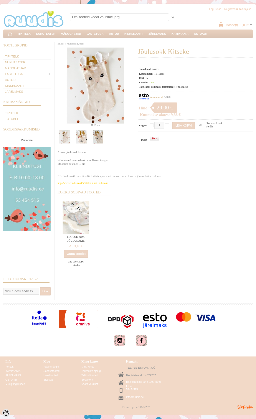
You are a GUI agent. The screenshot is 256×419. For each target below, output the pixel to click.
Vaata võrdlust (89, 384)
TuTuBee (12, 119)
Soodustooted (51, 371)
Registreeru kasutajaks (237, 9)
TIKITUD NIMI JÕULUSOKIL (76, 238)
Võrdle (209, 126)
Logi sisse (215, 9)
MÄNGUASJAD (71, 33)
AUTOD (114, 33)
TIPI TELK (24, 33)
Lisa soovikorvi (214, 123)
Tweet (144, 139)
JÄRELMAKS (157, 33)
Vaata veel (27, 140)
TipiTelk (11, 113)
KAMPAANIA (180, 33)
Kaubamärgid (51, 366)
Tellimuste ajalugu (91, 371)
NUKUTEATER (45, 33)
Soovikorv (87, 379)
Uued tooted (50, 375)
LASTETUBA (95, 33)
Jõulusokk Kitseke (75, 43)
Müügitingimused (15, 384)
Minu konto (87, 366)
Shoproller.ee (245, 407)
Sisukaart (48, 379)
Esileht (61, 43)
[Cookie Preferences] (6, 413)
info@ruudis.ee (135, 397)
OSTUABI (200, 33)
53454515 (132, 389)
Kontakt (9, 366)
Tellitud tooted (89, 375)
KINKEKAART (133, 33)
